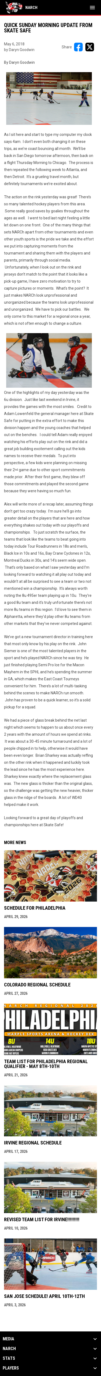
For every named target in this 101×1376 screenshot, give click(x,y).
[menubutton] (92, 7)
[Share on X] (89, 47)
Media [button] (8, 1339)
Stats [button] (9, 1358)
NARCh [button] (9, 1349)
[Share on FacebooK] (78, 47)
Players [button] (11, 1368)
